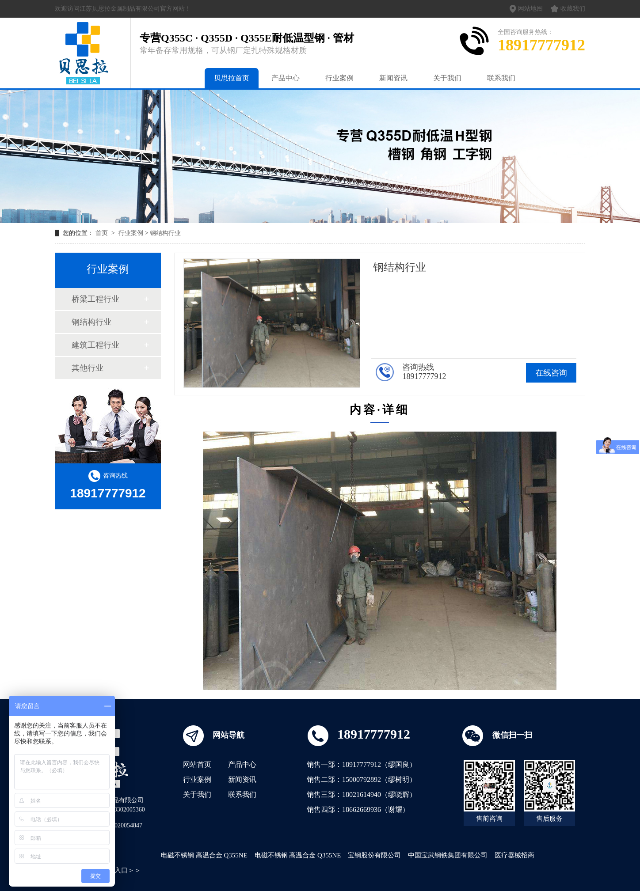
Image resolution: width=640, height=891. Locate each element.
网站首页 (197, 764)
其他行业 (87, 368)
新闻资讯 (393, 78)
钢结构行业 (165, 233)
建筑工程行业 (95, 345)
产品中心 (285, 78)
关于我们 (447, 78)
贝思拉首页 (231, 78)
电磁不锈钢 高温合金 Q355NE (204, 855)
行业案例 (339, 78)
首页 (102, 233)
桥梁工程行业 (95, 299)
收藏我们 (568, 8)
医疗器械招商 (514, 855)
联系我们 (501, 78)
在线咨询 (551, 372)
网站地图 (526, 9)
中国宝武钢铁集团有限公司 (448, 855)
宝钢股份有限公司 (374, 855)
